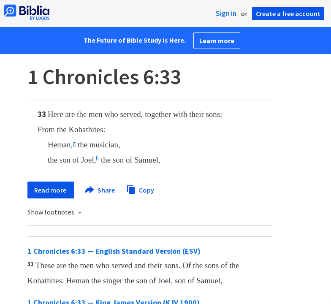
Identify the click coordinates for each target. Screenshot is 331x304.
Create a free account (288, 13)
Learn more (216, 40)
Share (100, 190)
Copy (140, 189)
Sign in (226, 13)
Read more (51, 190)
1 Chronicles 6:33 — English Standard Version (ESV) (114, 251)
